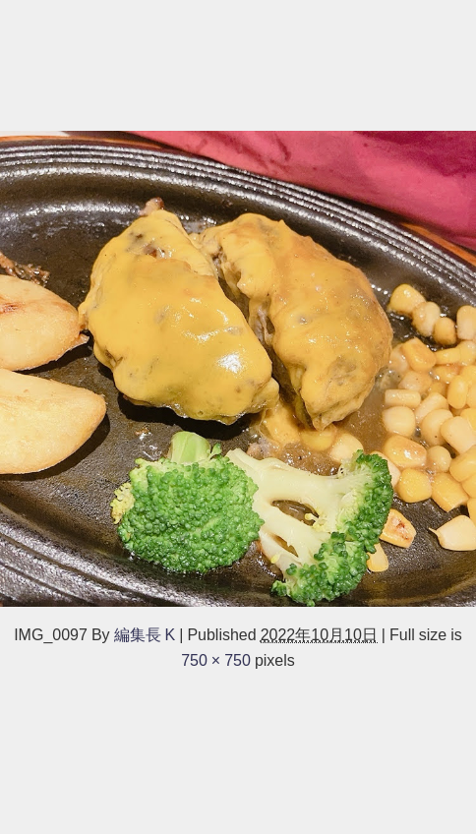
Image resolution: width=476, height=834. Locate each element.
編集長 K (145, 634)
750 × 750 (216, 660)
